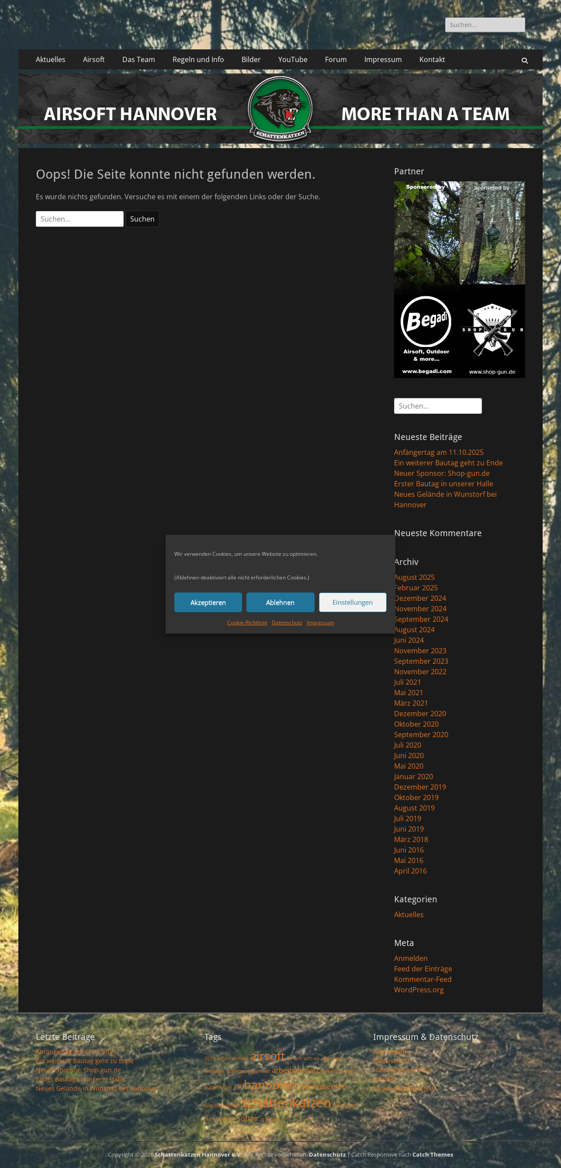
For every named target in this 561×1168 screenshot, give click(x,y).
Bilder (251, 59)
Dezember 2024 (420, 598)
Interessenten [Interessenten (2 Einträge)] (322, 1086)
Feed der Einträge (423, 969)
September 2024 (421, 619)
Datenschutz (287, 622)
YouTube (293, 59)
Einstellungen (352, 602)
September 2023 (421, 661)
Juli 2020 (407, 745)
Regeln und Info (198, 59)
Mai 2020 (408, 766)
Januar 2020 (413, 776)
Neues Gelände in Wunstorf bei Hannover (97, 1088)
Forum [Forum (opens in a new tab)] (336, 59)
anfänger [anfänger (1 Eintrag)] (214, 1071)
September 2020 (421, 734)
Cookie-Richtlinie (247, 622)
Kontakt (432, 59)
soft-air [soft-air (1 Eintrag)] (227, 1119)
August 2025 (414, 577)
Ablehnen (280, 602)
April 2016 (410, 871)
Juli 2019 (407, 818)
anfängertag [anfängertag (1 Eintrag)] (240, 1071)
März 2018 (411, 839)
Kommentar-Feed (423, 979)
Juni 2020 (409, 755)
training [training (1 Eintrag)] (270, 1119)
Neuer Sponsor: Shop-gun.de (442, 473)
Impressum (320, 622)
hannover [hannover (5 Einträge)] (270, 1084)
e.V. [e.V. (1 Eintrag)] (238, 1087)
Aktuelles (51, 59)
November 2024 (420, 608)
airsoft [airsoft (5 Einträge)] (267, 1055)
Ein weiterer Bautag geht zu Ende (448, 463)
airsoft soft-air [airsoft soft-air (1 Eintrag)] (303, 1058)
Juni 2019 (409, 829)
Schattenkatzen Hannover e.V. (198, 1154)
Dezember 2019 (420, 787)
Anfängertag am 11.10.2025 (439, 452)
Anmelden (411, 958)
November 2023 (420, 650)
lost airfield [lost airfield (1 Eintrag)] (227, 1105)
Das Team (138, 59)
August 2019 (414, 808)
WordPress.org (419, 990)
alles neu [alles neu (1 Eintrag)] (332, 1058)
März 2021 (411, 703)
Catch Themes (432, 1154)
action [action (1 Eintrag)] (224, 1058)
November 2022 (420, 671)
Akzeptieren (208, 602)
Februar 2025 (416, 588)
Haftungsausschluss (402, 1070)
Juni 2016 (409, 850)
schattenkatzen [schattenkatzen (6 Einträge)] (286, 1102)
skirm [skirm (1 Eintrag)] (210, 1119)
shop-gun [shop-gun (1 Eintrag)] (344, 1105)
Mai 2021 (408, 692)
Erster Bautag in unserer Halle (443, 484)
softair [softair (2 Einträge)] (248, 1118)
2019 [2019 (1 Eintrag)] (209, 1058)
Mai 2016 (408, 860)
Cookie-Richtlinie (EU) (404, 1088)
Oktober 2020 (416, 724)
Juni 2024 (409, 640)
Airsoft (94, 59)
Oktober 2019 (416, 797)
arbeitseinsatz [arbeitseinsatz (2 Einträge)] (295, 1070)
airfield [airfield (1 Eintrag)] (240, 1058)
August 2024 (414, 629)
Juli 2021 (407, 682)
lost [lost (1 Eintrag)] (208, 1105)
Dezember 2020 (420, 713)
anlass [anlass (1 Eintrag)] (263, 1071)
